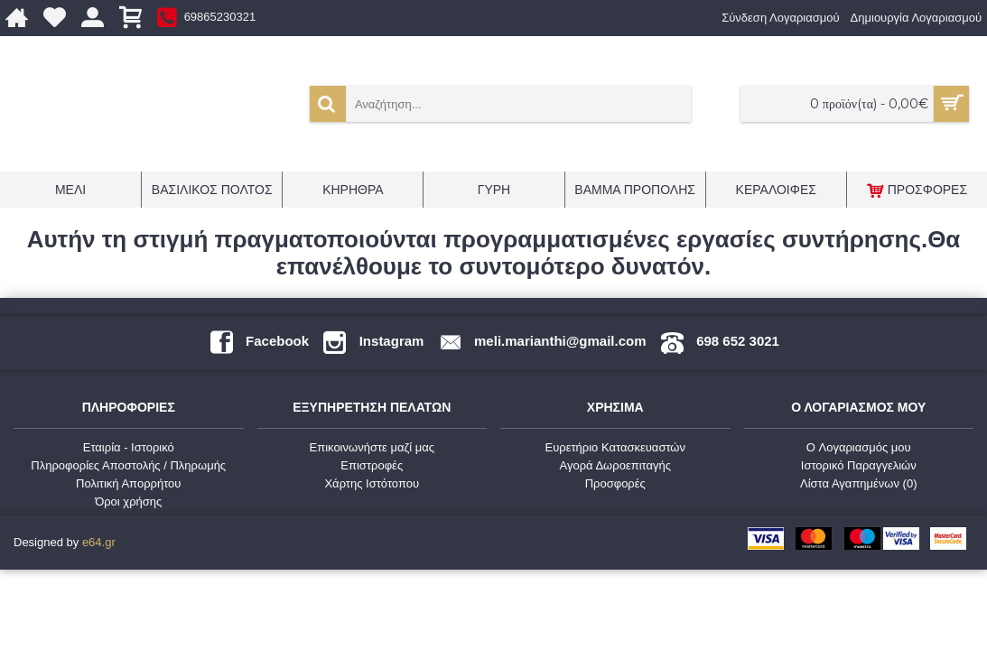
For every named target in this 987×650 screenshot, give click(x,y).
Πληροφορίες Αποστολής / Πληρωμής (128, 465)
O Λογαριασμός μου (858, 447)
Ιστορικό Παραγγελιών (859, 465)
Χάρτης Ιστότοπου (371, 483)
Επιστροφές (371, 465)
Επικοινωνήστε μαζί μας (372, 447)
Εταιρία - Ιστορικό (128, 447)
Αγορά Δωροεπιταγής (615, 465)
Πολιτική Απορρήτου (128, 483)
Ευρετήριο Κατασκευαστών (615, 447)
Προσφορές (615, 483)
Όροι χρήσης (128, 501)
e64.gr (99, 542)
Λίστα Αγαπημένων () (858, 483)
